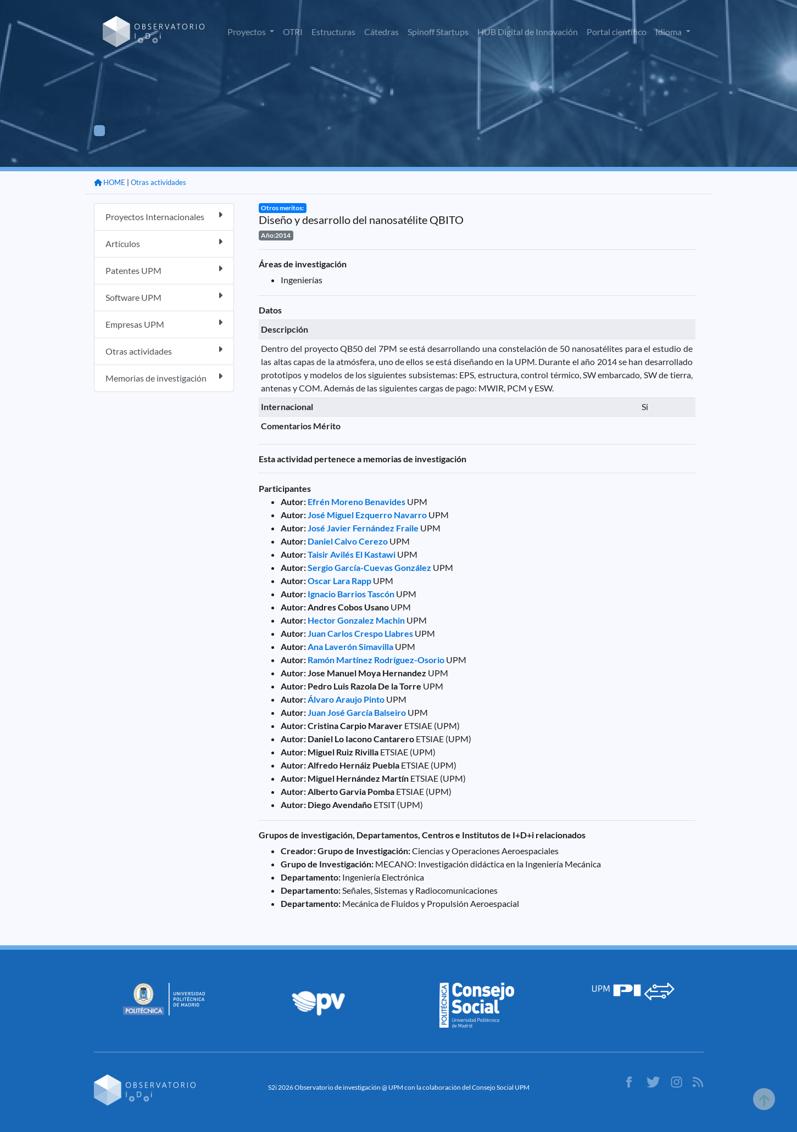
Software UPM (163, 296)
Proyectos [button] (247, 31)
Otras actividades (158, 182)
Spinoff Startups (438, 31)
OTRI (293, 31)
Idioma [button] (669, 31)
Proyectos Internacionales (163, 216)
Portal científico (616, 31)
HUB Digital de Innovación (527, 31)
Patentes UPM (163, 270)
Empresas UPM (163, 323)
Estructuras (333, 31)
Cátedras (381, 31)
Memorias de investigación (163, 377)
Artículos (163, 243)
